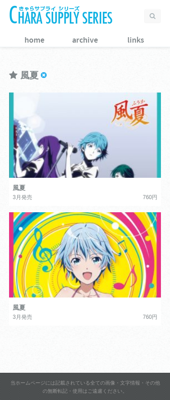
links (135, 40)
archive (85, 40)
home (34, 40)
